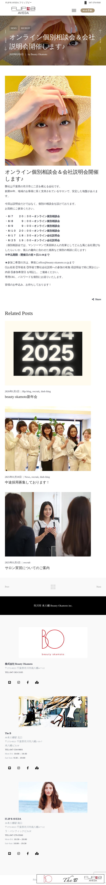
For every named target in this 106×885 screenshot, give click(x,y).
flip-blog (26, 391)
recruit (25, 28)
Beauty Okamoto (39, 54)
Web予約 (87, 10)
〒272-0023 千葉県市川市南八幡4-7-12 (25, 668)
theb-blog (46, 391)
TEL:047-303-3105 (14, 672)
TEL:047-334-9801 (14, 749)
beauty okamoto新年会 (21, 397)
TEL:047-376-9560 (14, 835)
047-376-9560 (95, 2)
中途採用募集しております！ (27, 482)
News (14, 28)
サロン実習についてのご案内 (27, 568)
